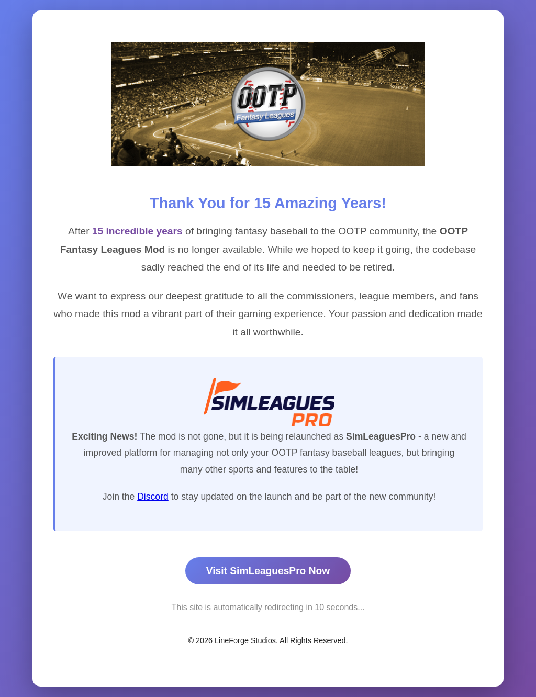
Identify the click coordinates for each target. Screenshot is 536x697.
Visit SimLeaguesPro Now (268, 570)
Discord (153, 496)
